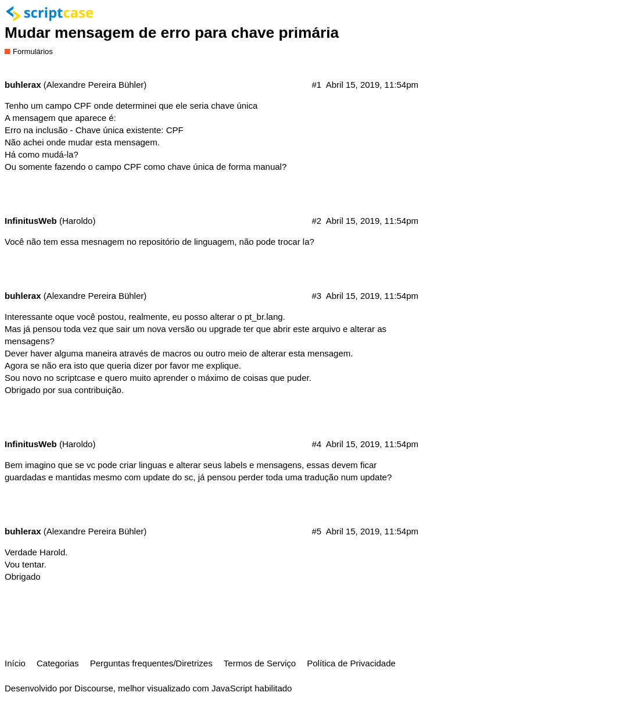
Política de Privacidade (351, 663)
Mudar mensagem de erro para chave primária (172, 32)
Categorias (58, 663)
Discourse (93, 688)
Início (15, 663)
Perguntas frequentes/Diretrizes (151, 663)
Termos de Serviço (260, 663)
